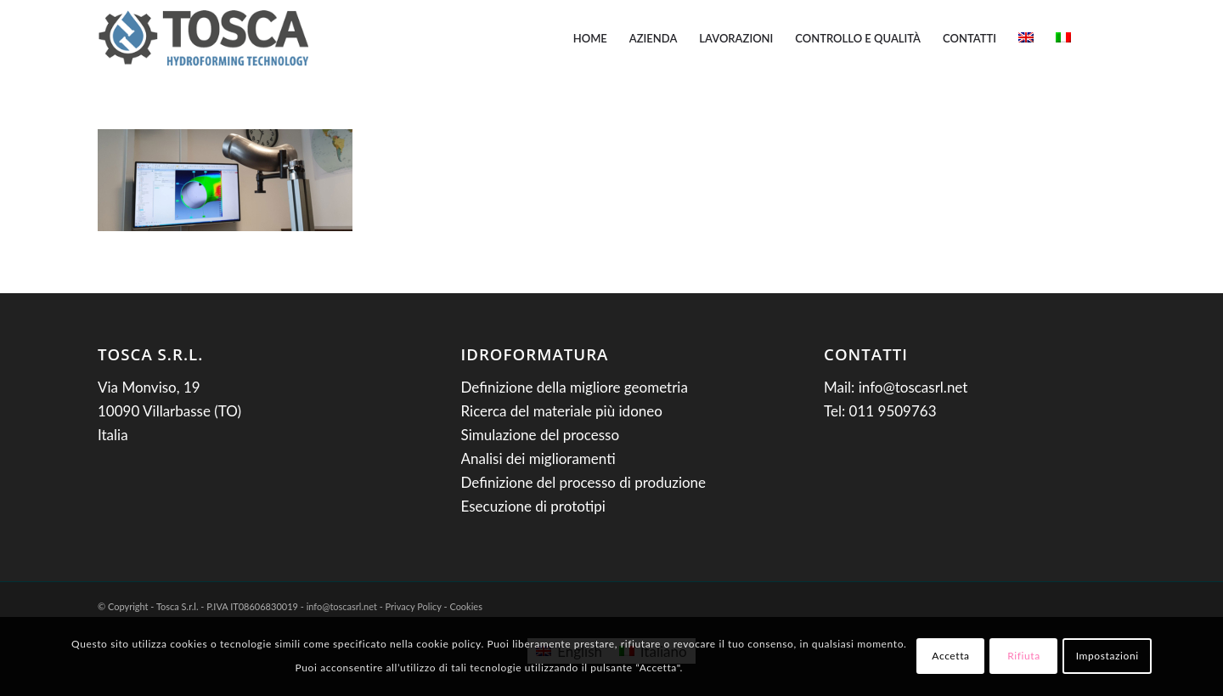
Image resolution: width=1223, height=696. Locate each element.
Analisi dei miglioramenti (538, 458)
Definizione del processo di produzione (584, 482)
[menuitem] (590, 38)
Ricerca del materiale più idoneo (561, 411)
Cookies (465, 606)
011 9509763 (893, 411)
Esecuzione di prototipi (533, 506)
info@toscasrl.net (913, 387)
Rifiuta (1023, 655)
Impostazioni (1107, 655)
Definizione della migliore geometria (574, 387)
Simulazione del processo (540, 435)
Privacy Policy (414, 606)
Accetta (950, 655)
